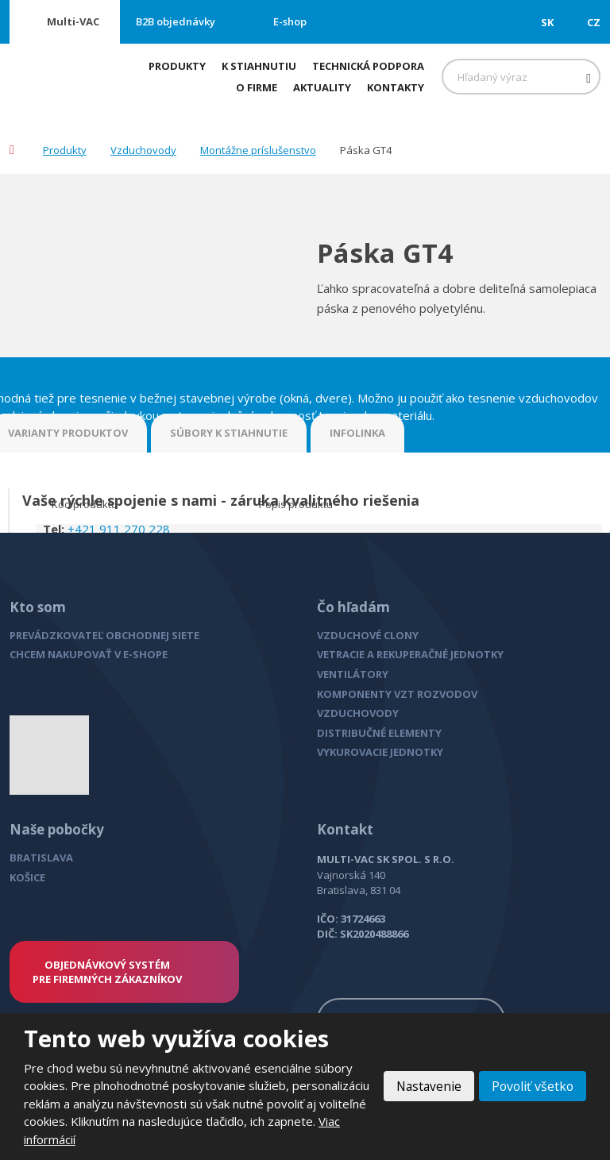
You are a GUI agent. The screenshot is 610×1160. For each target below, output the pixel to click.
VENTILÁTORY (352, 674)
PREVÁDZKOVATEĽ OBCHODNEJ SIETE (104, 635)
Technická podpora (368, 66)
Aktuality (322, 87)
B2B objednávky (175, 21)
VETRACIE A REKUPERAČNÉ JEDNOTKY (410, 654)
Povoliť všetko (531, 1086)
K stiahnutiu (259, 66)
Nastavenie (425, 1086)
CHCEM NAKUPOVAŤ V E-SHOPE (89, 654)
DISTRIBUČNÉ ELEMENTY (379, 733)
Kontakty (395, 87)
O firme (256, 87)
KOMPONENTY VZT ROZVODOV (397, 694)
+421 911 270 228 (119, 529)
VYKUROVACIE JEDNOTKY (380, 752)
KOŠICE (27, 877)
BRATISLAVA (41, 857)
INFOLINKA (357, 433)
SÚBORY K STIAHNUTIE (229, 433)
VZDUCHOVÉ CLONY (368, 635)
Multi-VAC (73, 21)
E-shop (290, 21)
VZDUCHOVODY (358, 713)
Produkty (177, 66)
